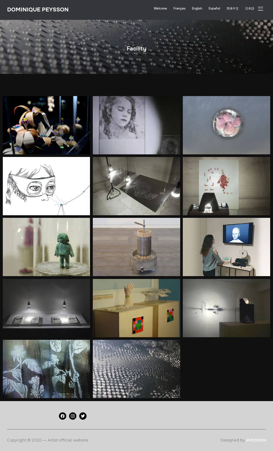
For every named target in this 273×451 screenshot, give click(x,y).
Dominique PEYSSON (38, 9)
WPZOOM (256, 440)
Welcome (160, 8)
